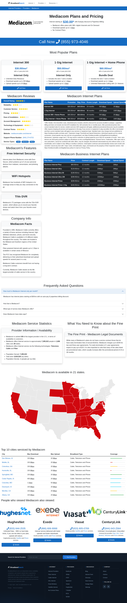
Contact (105, 577)
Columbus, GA (7, 466)
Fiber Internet (52, 574)
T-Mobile (68, 590)
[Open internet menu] (32, 3)
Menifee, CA (6, 491)
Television (25, 141)
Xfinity (67, 574)
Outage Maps (89, 584)
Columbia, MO (7, 483)
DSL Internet (51, 581)
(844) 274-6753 (28, 137)
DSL (117, 533)
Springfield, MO (7, 474)
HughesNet (69, 587)
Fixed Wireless (52, 584)
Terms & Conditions (17, 587)
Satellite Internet (53, 587)
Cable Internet (52, 577)
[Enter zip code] (45, 557)
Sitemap (87, 587)
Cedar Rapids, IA (8, 478)
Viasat (67, 584)
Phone (32, 141)
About (104, 571)
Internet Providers (53, 571)
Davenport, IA (7, 487)
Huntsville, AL (7, 470)
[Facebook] (104, 586)
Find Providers (70, 557)
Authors (105, 574)
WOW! (68, 596)
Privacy (10, 587)
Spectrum (68, 581)
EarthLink (68, 571)
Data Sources (89, 581)
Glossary (87, 577)
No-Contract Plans (53, 590)
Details (16, 545)
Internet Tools (89, 574)
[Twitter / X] (108, 586)
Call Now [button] (21, 88)
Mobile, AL (5, 462)
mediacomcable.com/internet (21, 133)
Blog (86, 571)
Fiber (114, 533)
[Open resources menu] (53, 3)
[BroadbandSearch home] (16, 3)
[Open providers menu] (42, 3)
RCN (67, 593)
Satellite (18, 538)
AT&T (67, 577)
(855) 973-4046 (63, 42)
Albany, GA (6, 495)
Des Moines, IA (7, 458)
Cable (18, 141)
